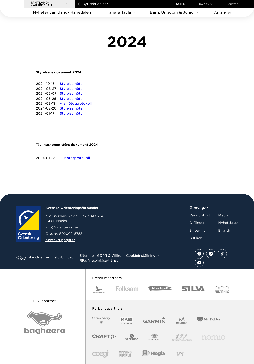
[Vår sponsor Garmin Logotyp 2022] (154, 320)
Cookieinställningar (142, 256)
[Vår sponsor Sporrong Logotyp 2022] (154, 337)
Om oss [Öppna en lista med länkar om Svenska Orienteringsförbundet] (205, 4)
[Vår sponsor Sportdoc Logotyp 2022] (131, 337)
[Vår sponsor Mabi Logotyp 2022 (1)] (126, 320)
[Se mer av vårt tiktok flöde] (222, 253)
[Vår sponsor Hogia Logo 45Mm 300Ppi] (153, 354)
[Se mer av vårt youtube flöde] (199, 262)
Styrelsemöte (71, 84)
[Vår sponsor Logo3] (100, 354)
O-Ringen (197, 223)
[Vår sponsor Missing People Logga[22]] (125, 354)
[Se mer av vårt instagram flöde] (210, 253)
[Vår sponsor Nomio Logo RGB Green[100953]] (213, 337)
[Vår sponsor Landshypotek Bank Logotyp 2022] (99, 289)
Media (223, 215)
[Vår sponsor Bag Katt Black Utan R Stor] (44, 322)
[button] (49, 4)
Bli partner (198, 230)
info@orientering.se (61, 227)
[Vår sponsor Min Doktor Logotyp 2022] (208, 320)
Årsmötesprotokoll (76, 103)
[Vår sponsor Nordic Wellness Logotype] (181, 337)
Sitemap (87, 256)
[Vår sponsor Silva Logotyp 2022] (193, 289)
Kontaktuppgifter (60, 240)
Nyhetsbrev (228, 223)
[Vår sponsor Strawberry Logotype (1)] (101, 320)
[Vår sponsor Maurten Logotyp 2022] (181, 320)
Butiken (195, 238)
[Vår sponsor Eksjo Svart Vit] (222, 289)
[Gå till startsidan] (18, 8)
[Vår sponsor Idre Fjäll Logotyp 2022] (160, 289)
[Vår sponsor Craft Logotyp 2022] (104, 337)
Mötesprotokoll (77, 158)
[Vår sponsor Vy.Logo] (180, 354)
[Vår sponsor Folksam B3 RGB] (127, 289)
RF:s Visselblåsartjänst (99, 260)
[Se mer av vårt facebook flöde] (199, 253)
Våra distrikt (199, 215)
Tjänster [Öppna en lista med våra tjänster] (232, 4)
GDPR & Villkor (110, 256)
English (224, 230)
